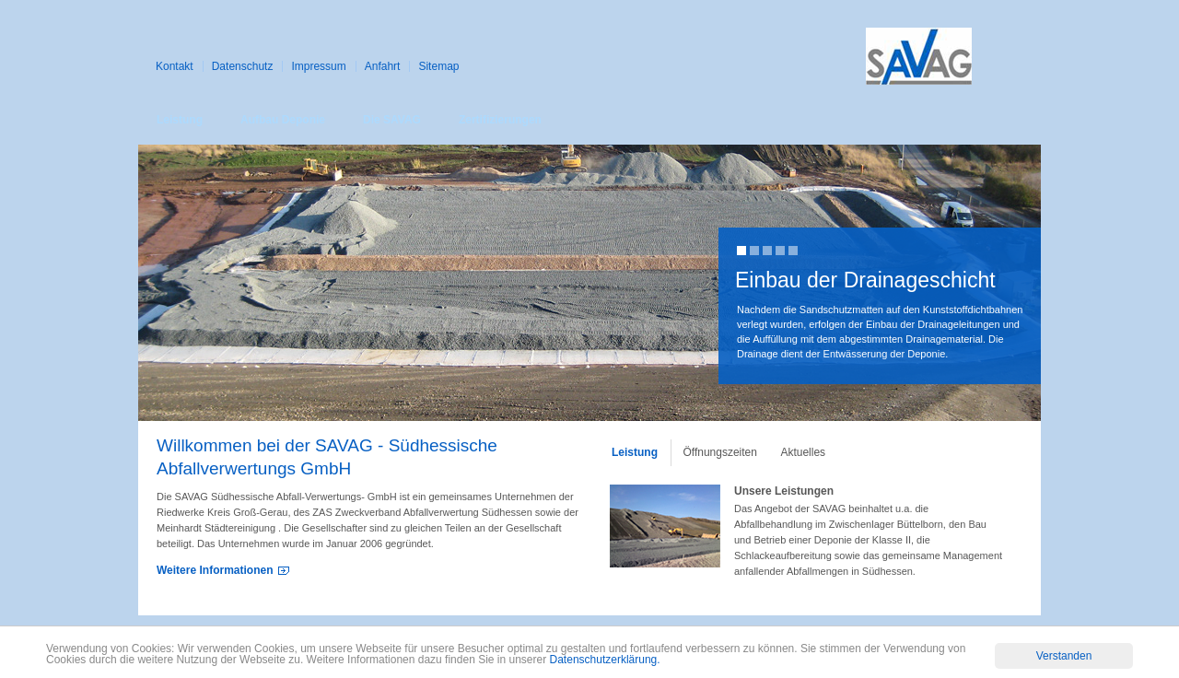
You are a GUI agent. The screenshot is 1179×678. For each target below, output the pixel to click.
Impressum (318, 66)
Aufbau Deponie (282, 119)
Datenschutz (243, 66)
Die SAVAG (392, 119)
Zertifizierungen (500, 119)
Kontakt (174, 66)
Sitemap (438, 66)
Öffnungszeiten (720, 452)
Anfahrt (383, 66)
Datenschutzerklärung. (605, 660)
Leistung (180, 119)
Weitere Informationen (215, 570)
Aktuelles (802, 452)
